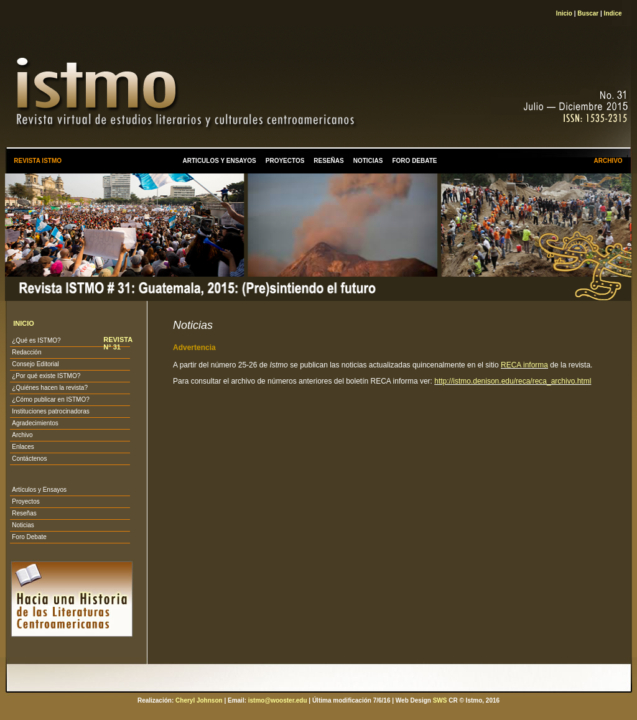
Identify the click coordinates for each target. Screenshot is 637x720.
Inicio (564, 13)
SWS (440, 700)
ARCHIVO (607, 160)
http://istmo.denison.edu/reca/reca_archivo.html (512, 381)
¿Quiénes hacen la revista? (50, 387)
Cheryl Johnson (199, 700)
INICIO (23, 323)
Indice (613, 13)
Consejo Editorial (35, 364)
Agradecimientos (35, 423)
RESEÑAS (328, 160)
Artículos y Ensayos (39, 489)
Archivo (22, 435)
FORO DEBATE (414, 160)
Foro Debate (29, 536)
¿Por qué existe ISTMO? (46, 375)
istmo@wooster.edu (277, 700)
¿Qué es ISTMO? (36, 340)
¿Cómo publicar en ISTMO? (51, 399)
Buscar (587, 13)
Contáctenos (29, 458)
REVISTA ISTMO (38, 160)
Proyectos (25, 501)
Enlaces (23, 446)
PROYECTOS (285, 160)
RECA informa (524, 365)
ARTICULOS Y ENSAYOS (219, 160)
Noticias (23, 525)
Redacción (26, 352)
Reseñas (24, 513)
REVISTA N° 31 (117, 343)
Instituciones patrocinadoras (51, 411)
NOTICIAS (368, 160)
